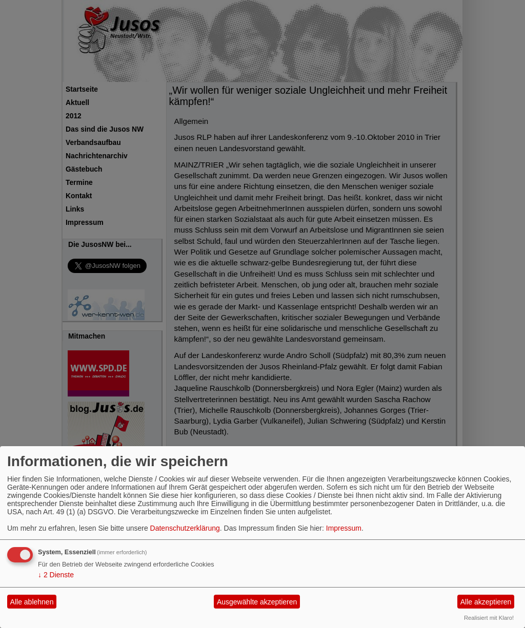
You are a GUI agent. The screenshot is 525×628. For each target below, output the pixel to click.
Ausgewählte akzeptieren (257, 602)
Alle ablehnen (32, 602)
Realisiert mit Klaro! (489, 618)
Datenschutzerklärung (185, 528)
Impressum (343, 528)
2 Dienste (56, 575)
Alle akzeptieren (486, 602)
